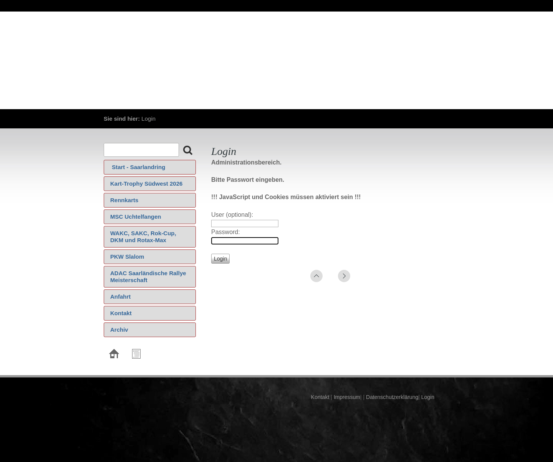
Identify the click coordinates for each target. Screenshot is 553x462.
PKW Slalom (127, 256)
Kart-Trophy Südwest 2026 (146, 183)
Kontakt (121, 313)
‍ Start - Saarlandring (137, 167)
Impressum (346, 397)
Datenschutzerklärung (391, 397)
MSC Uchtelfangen (135, 216)
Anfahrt (120, 296)
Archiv (119, 329)
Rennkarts (124, 200)
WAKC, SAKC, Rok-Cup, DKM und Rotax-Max (143, 236)
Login (427, 397)
